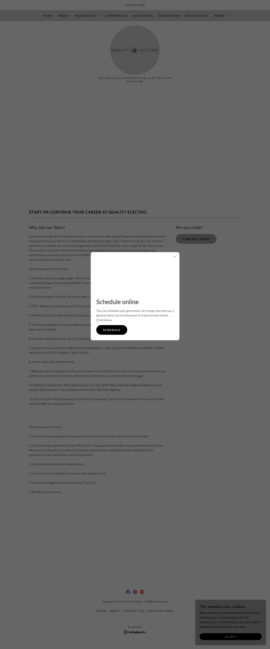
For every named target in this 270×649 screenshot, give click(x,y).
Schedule (111, 329)
